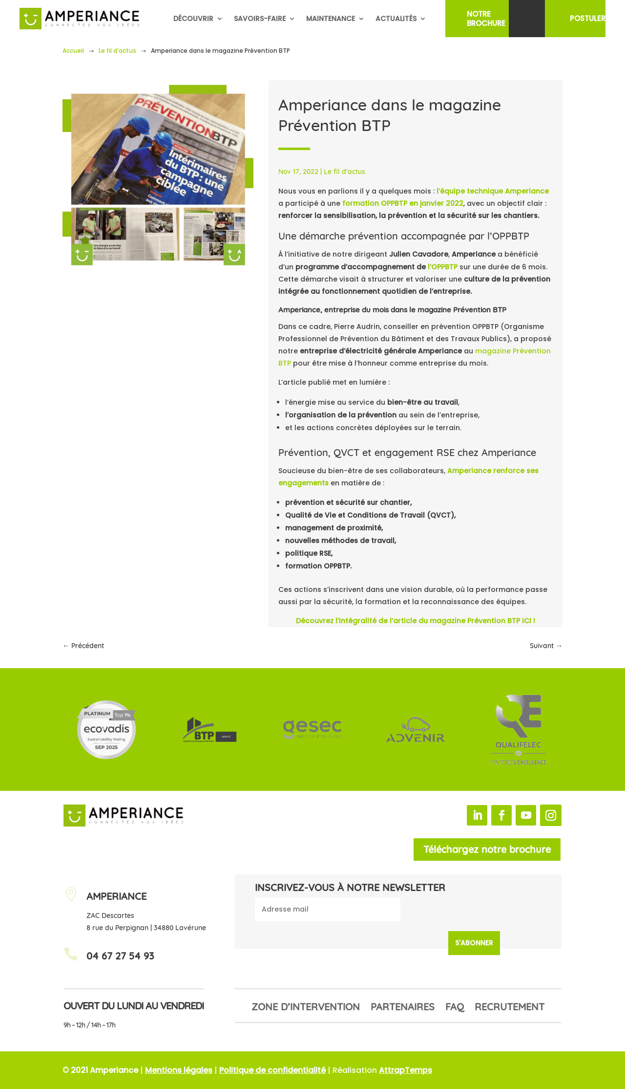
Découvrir (193, 18)
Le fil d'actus (117, 50)
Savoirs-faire (260, 18)
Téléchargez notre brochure (487, 849)
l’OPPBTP (443, 267)
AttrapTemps (405, 1070)
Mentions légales (178, 1070)
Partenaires (403, 1008)
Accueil (73, 50)
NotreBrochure (486, 19)
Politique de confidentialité (272, 1070)
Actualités (396, 18)
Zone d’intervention (305, 1008)
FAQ (454, 1008)
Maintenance (330, 18)
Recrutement (509, 1008)
